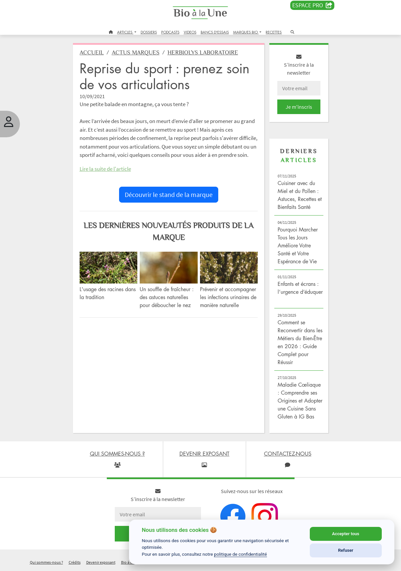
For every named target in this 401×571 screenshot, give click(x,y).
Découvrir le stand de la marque (169, 194)
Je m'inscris (299, 106)
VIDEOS (190, 32)
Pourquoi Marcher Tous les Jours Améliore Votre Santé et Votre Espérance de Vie (298, 245)
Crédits (75, 562)
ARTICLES (125, 32)
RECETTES (274, 32)
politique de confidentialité (240, 554)
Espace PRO (312, 5)
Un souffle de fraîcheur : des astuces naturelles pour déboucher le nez (167, 297)
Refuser (345, 550)
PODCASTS (170, 32)
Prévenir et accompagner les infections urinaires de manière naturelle (228, 297)
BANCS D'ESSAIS (215, 32)
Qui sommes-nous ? (46, 562)
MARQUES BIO (246, 32)
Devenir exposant (100, 562)
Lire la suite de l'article (105, 168)
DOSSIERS (149, 32)
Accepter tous (345, 533)
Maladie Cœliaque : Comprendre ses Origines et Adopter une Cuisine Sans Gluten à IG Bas (300, 400)
